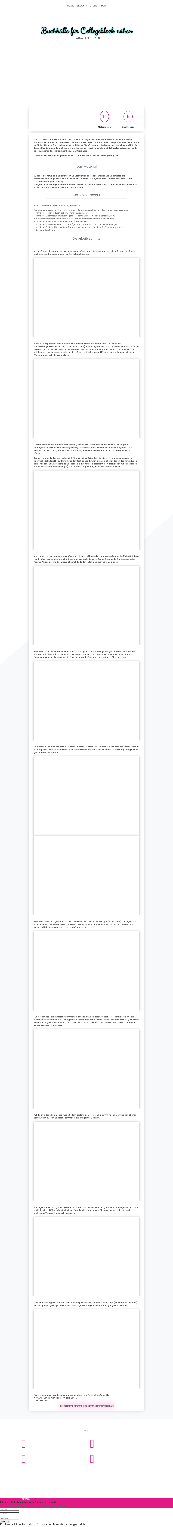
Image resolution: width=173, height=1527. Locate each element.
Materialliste (104, 127)
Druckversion (128, 127)
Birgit (81, 38)
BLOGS (81, 5)
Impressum (78, 1470)
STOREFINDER (98, 5)
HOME (70, 5)
